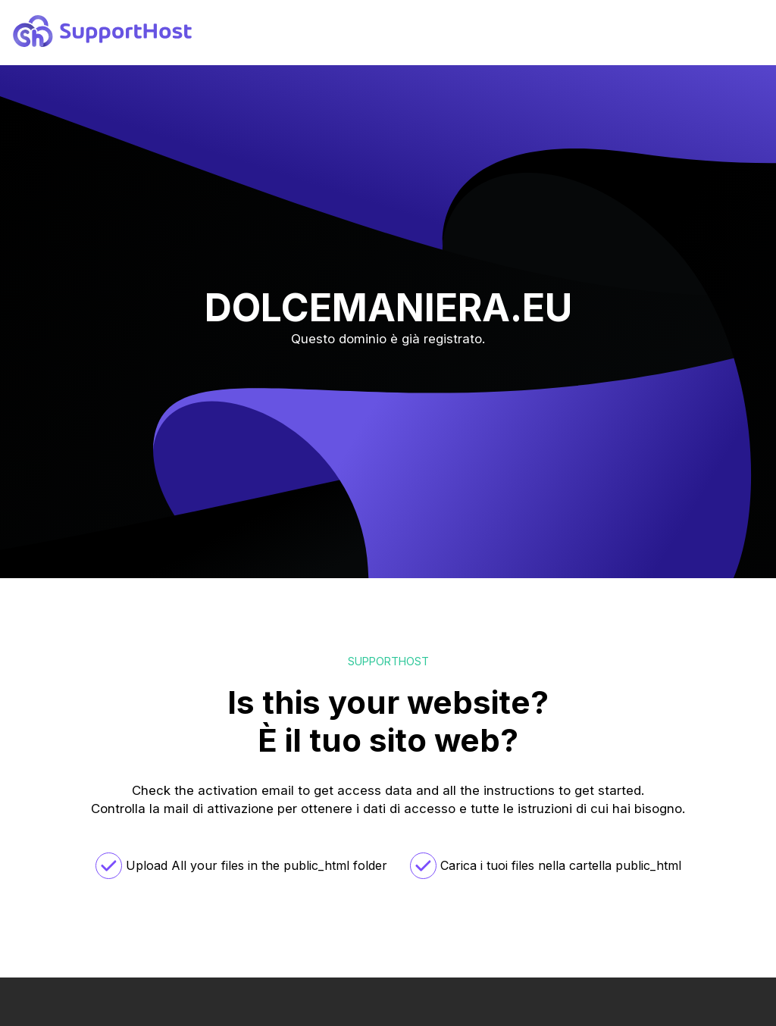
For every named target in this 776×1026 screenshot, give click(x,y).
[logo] (102, 42)
